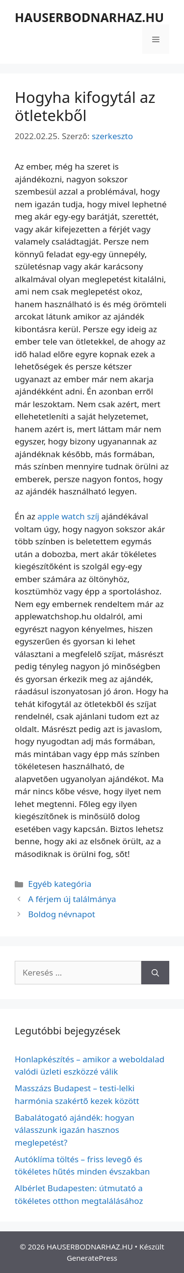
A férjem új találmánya (72, 899)
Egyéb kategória (59, 883)
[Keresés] (155, 972)
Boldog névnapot (61, 914)
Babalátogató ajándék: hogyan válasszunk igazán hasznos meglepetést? (74, 1130)
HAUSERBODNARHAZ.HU (89, 17)
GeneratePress (92, 1258)
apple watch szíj (68, 516)
